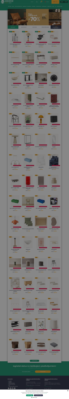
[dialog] (34, 199)
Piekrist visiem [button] (29, 395)
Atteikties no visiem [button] (38, 395)
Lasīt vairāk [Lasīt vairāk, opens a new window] (45, 393)
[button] (34, 397)
